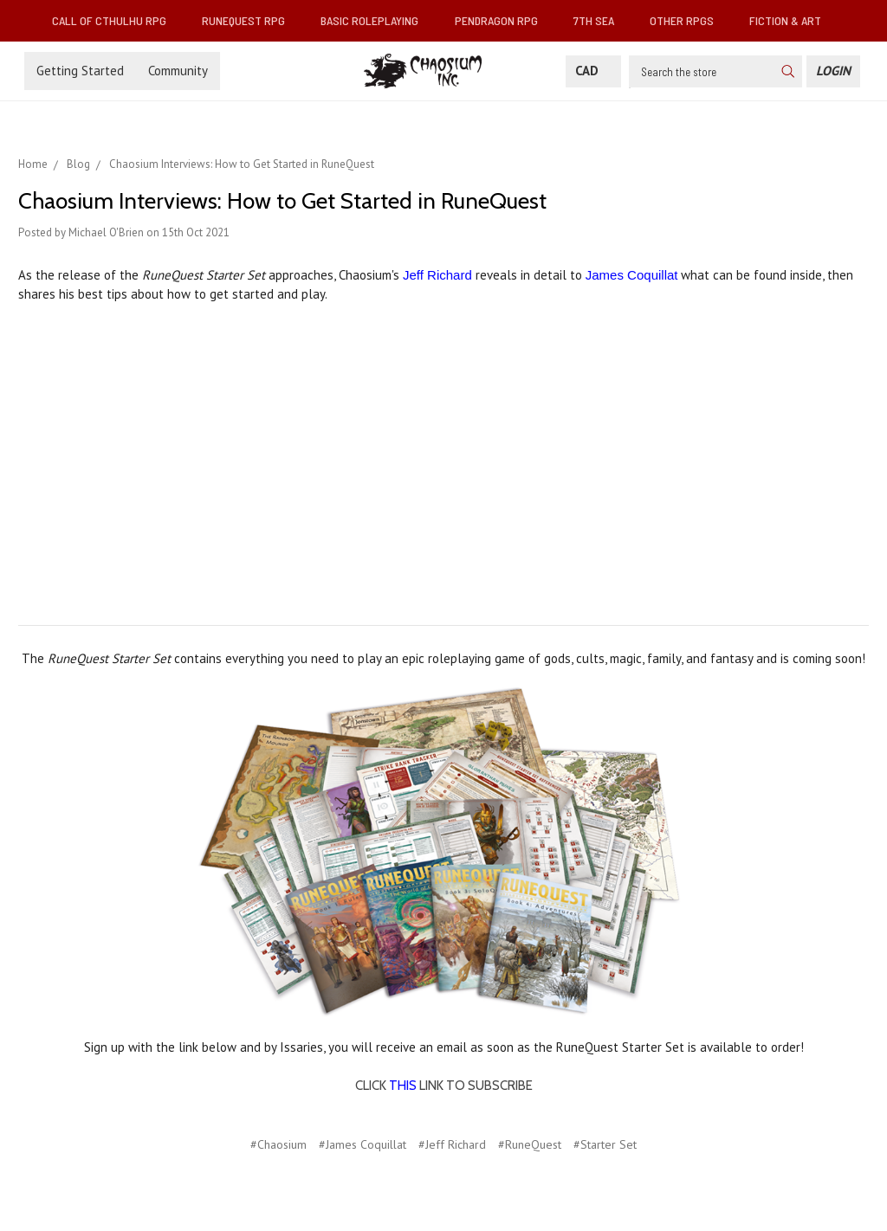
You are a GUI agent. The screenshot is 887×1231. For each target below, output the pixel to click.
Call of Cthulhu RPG (116, 20)
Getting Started (80, 70)
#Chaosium (278, 1144)
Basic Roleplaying (376, 20)
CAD (593, 70)
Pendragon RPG (503, 20)
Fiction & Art (792, 20)
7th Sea (600, 20)
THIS (403, 1085)
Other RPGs (689, 20)
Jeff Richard (437, 274)
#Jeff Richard (452, 1144)
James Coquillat (632, 274)
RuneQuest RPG (250, 20)
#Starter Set (605, 1144)
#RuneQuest (529, 1144)
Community (178, 70)
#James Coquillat (362, 1144)
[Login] (833, 71)
